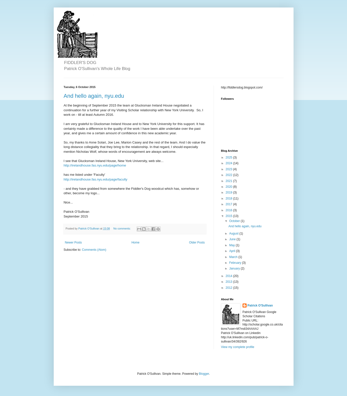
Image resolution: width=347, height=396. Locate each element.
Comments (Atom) (94, 250)
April (232, 251)
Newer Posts (73, 242)
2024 (229, 163)
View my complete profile (237, 347)
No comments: (122, 228)
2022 (229, 175)
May (232, 245)
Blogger (204, 374)
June (232, 239)
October (235, 221)
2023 (229, 169)
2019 (229, 192)
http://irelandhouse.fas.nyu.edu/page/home (95, 165)
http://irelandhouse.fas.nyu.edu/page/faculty (95, 179)
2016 (229, 210)
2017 (229, 204)
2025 (229, 157)
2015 (229, 216)
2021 (229, 181)
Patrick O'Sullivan (260, 305)
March (233, 257)
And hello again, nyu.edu (94, 96)
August (234, 233)
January (235, 268)
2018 (229, 198)
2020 (229, 186)
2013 (229, 282)
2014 (229, 276)
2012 (229, 288)
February (235, 262)
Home (135, 242)
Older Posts (197, 242)
